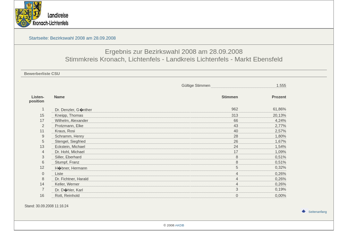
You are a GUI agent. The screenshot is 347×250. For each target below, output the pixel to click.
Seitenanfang (314, 212)
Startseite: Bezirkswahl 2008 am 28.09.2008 (72, 38)
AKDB (179, 225)
